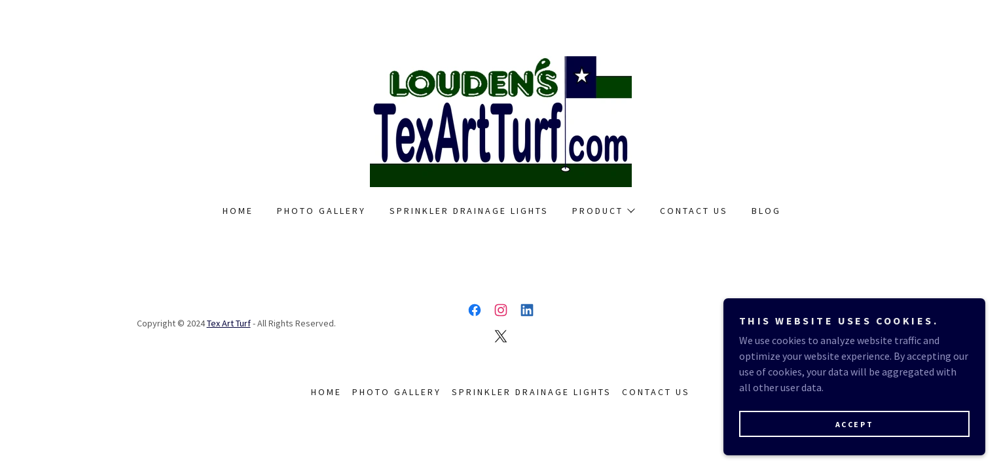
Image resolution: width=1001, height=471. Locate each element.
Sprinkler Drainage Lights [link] (469, 211)
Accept (854, 424)
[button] (603, 210)
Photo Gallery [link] (321, 211)
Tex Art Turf (229, 323)
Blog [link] (766, 211)
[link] (501, 120)
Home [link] (238, 211)
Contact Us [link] (694, 211)
